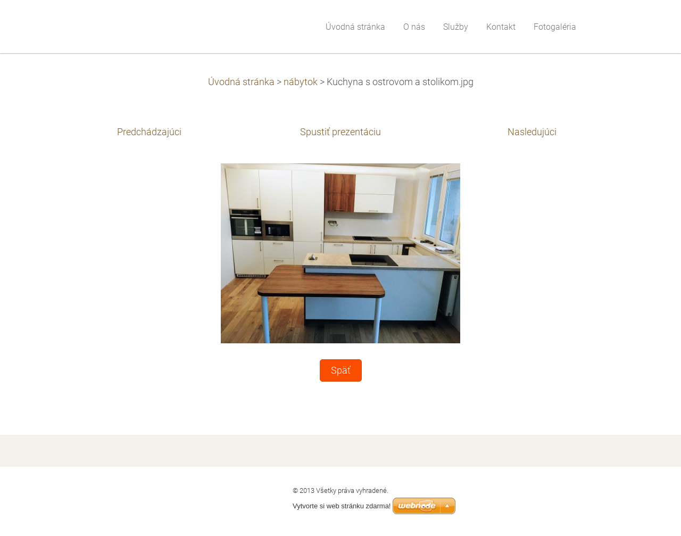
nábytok (301, 82)
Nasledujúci (532, 132)
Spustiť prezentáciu (340, 132)
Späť (341, 370)
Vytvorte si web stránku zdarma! (342, 506)
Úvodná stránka (241, 82)
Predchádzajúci (149, 132)
